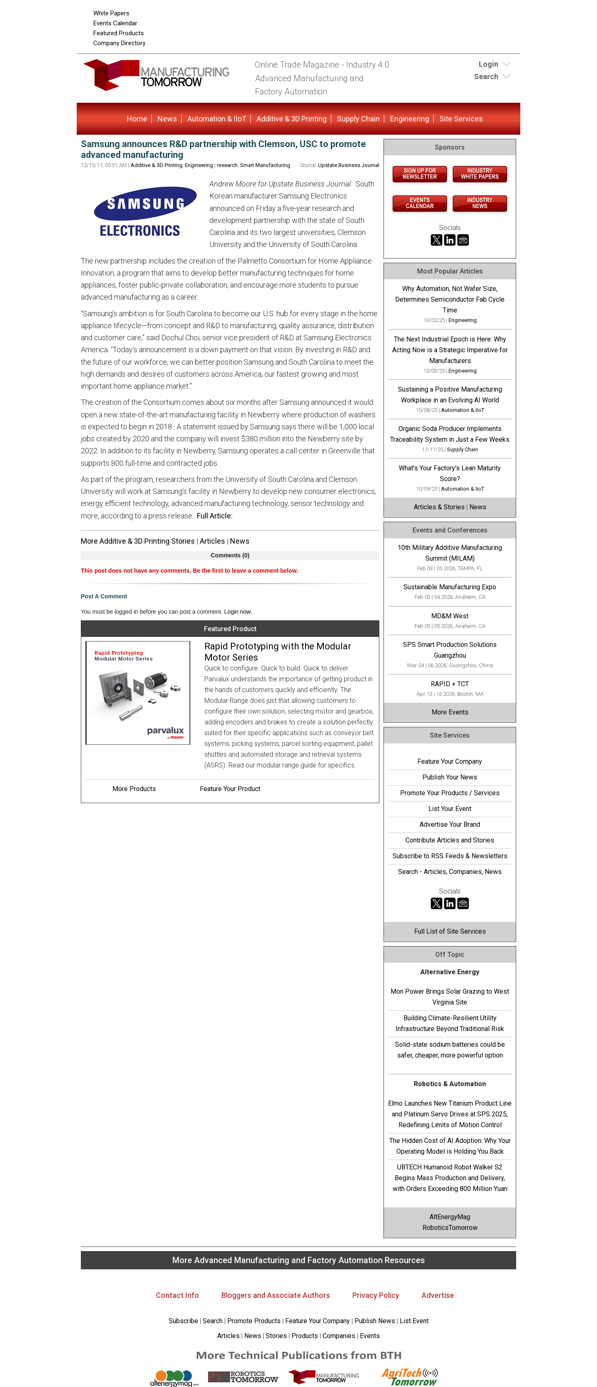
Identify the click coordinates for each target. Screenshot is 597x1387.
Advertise (438, 1295)
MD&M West (449, 616)
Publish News (374, 1321)
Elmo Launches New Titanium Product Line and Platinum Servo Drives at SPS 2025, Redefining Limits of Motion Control (450, 1114)
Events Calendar (115, 23)
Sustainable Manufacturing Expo (449, 587)
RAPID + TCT (450, 684)
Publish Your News (449, 777)
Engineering (409, 118)
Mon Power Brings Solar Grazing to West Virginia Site (450, 997)
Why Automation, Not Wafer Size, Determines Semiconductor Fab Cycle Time (450, 299)
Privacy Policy (375, 1295)
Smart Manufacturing (265, 165)
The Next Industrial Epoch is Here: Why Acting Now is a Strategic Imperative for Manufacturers (450, 350)
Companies (339, 1336)
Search (213, 1321)
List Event (414, 1321)
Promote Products (254, 1321)
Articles (212, 541)
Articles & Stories (439, 507)
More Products (134, 789)
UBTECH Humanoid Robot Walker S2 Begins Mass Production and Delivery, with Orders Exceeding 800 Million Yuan (450, 1178)
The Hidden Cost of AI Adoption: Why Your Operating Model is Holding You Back (450, 1146)
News (167, 118)
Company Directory (119, 43)
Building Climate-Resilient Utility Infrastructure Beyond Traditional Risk (450, 1023)
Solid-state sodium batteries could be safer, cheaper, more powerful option (450, 1050)
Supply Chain (358, 118)
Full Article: (215, 515)
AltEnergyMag (450, 1217)
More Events (450, 712)
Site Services (461, 118)
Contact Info (177, 1295)
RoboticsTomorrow (450, 1228)
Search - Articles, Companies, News (450, 872)
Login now (237, 611)
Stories (276, 1336)
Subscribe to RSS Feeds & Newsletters (450, 856)
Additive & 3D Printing (292, 118)
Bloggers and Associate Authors (275, 1295)
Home (137, 118)
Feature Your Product (230, 789)
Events (369, 1336)
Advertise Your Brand (450, 824)
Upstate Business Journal (348, 165)
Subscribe (183, 1321)
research (227, 165)
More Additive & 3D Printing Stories (138, 541)
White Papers (111, 13)
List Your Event (449, 809)
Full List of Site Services (450, 931)
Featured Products (118, 33)
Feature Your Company (449, 761)
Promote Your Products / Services (450, 793)
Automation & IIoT (216, 118)
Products (304, 1336)
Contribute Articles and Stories (449, 840)
